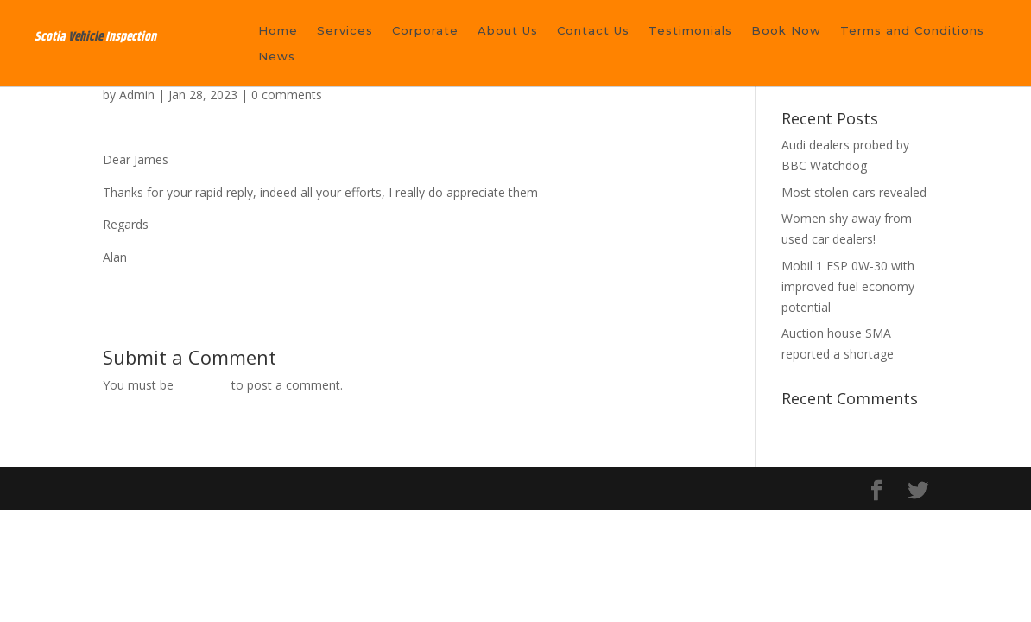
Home (278, 30)
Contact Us (593, 30)
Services (345, 30)
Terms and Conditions (912, 30)
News (276, 56)
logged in (202, 385)
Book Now (786, 30)
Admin (137, 94)
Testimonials (690, 30)
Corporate (425, 30)
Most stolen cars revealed (854, 192)
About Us (508, 30)
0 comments (286, 94)
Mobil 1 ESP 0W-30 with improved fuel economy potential (847, 286)
